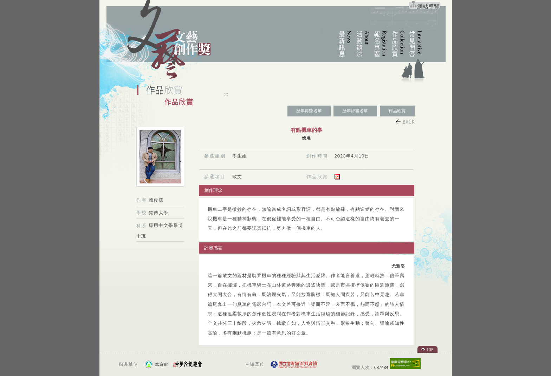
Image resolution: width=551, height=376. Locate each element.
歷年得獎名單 (309, 110)
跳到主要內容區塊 (68, 5)
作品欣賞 (397, 110)
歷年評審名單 (355, 110)
